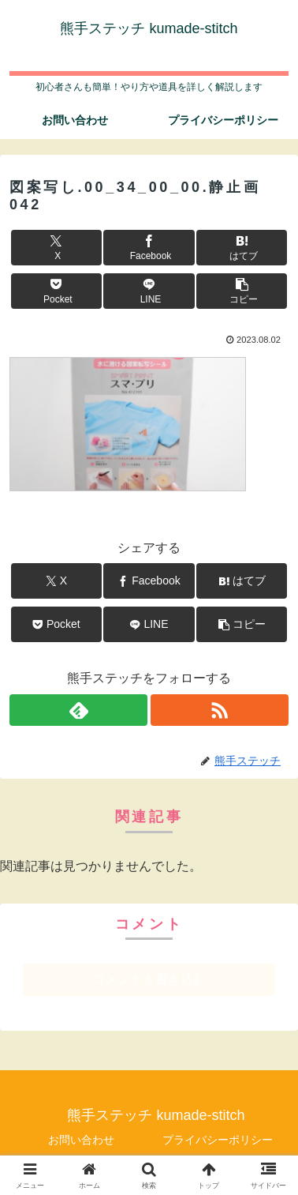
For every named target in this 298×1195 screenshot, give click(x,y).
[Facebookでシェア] (148, 247)
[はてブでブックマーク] (241, 247)
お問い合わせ (81, 1139)
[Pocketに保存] (56, 291)
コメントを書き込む (149, 979)
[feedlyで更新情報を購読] (78, 710)
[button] (241, 291)
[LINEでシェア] (148, 291)
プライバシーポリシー (217, 1139)
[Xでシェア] (56, 247)
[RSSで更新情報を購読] (220, 710)
